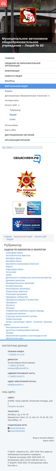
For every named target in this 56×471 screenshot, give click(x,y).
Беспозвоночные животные (18, 255)
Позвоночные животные (16, 291)
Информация (12, 71)
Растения (10, 308)
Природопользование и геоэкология (22, 300)
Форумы (8, 91)
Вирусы (9, 266)
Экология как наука (14, 338)
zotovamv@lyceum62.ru (18, 368)
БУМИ (12, 119)
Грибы (8, 275)
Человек (9, 333)
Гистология (11, 272)
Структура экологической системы (21, 316)
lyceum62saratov (17, 428)
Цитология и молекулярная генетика (22, 330)
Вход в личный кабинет (43, 438)
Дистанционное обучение (19, 135)
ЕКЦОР (13, 115)
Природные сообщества (17, 297)
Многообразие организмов (18, 289)
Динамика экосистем (15, 280)
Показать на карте (16, 406)
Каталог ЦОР (11, 105)
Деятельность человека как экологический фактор (28, 278)
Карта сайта (10, 130)
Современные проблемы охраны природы (25, 311)
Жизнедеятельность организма (20, 283)
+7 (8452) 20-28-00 (16, 365)
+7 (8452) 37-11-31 (16, 354)
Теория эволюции (14, 319)
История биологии (14, 286)
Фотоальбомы (11, 125)
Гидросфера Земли (14, 269)
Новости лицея (13, 76)
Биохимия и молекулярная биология (22, 264)
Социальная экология (16, 313)
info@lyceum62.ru (15, 385)
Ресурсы (10, 81)
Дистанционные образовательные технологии (26, 96)
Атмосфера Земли (14, 253)
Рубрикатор (15, 110)
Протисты (10, 305)
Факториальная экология (17, 327)
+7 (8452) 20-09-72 (16, 376)
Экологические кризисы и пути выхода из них (26, 336)
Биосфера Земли (13, 258)
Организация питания (17, 140)
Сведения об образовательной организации (22, 64)
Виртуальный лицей (16, 86)
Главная (9, 58)
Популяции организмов (16, 294)
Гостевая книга (12, 100)
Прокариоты (11, 302)
